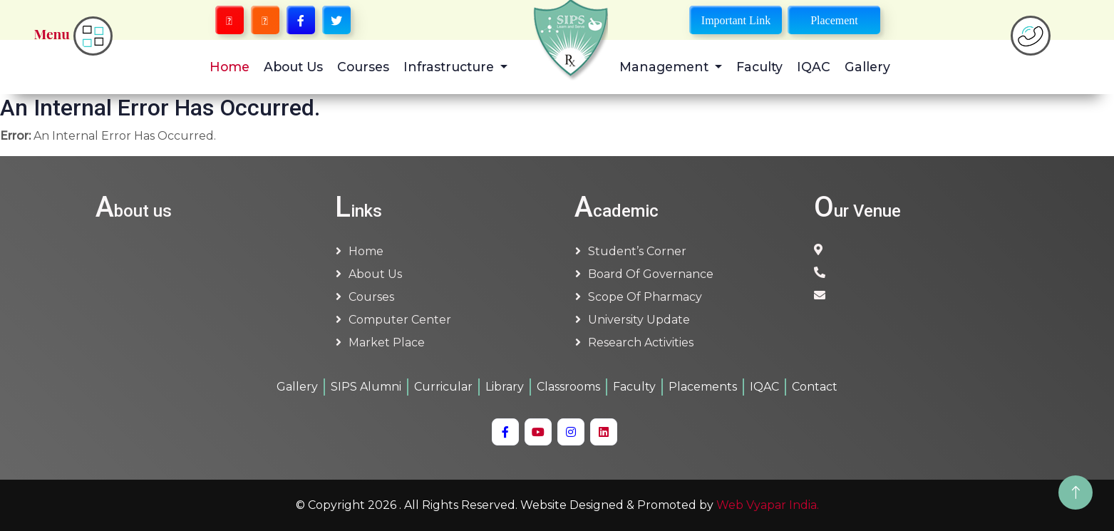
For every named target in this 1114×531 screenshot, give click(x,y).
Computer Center (400, 319)
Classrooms (568, 386)
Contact (814, 386)
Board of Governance (650, 274)
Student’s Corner (637, 251)
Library (504, 386)
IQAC (813, 66)
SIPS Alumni (366, 386)
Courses (363, 66)
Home (229, 66)
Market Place (387, 342)
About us (375, 274)
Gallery (867, 66)
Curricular (443, 386)
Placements (703, 386)
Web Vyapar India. (767, 505)
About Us (293, 66)
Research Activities (640, 342)
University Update (639, 319)
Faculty (759, 66)
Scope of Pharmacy (645, 297)
